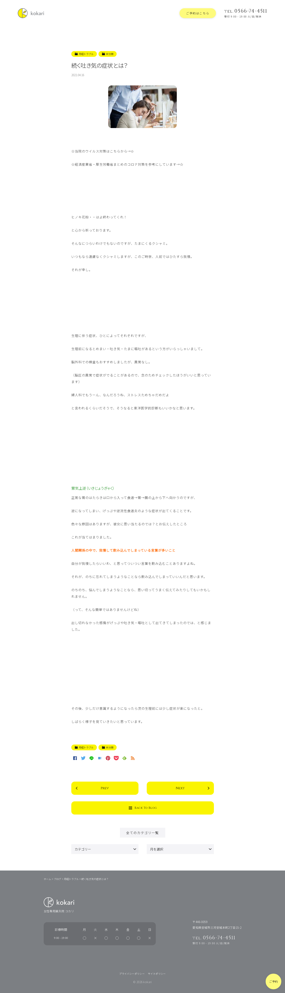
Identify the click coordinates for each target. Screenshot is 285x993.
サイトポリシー (157, 973)
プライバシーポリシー (132, 973)
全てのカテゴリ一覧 (142, 832)
